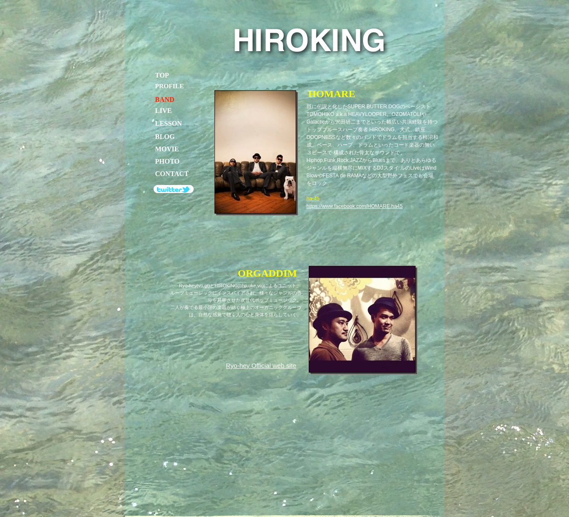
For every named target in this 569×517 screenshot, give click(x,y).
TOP (162, 75)
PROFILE (169, 86)
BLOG (165, 136)
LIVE (163, 110)
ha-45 (313, 199)
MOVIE (167, 149)
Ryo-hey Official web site (261, 365)
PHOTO (167, 161)
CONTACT (172, 173)
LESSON (168, 123)
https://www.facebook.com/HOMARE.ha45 (355, 206)
